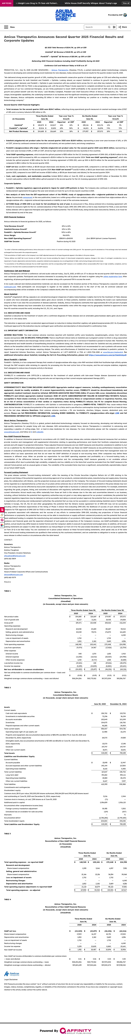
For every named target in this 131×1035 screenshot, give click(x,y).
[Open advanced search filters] (114, 27)
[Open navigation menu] (9, 27)
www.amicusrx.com (11, 432)
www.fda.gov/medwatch (113, 352)
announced (27, 197)
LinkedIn (39, 432)
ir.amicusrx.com (10, 287)
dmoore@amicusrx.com (13, 575)
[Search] (95, 27)
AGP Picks (6, 3)
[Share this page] (122, 27)
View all (126, 3)
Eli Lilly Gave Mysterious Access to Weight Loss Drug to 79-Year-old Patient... (39, 3)
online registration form (112, 276)
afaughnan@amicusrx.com (14, 556)
